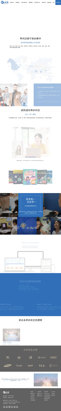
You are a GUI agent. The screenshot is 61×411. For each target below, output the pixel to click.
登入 (54, 2)
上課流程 (32, 395)
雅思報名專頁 (47, 398)
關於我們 (49, 2)
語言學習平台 (37, 2)
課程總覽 (31, 2)
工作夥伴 (53, 393)
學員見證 (44, 2)
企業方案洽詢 (24, 2)
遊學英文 (12, 2)
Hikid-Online (46, 393)
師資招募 (53, 395)
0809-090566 (10, 397)
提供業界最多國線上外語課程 (30, 42)
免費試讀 (58, 2)
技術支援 (32, 396)
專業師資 (17, 2)
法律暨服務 (32, 400)
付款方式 (32, 398)
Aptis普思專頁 (47, 396)
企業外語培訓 (47, 395)
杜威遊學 (46, 400)
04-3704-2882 (11, 395)
